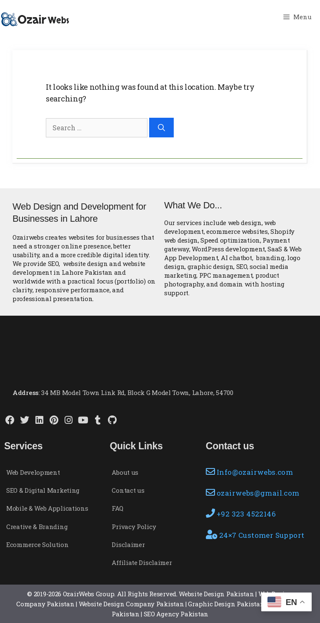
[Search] (161, 128)
